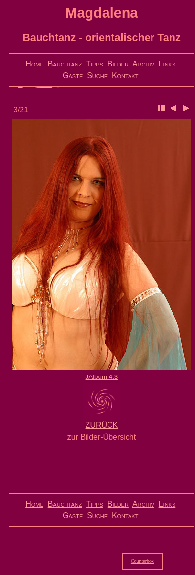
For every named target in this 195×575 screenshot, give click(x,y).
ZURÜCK (102, 425)
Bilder (118, 64)
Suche (97, 75)
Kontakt (125, 75)
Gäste (73, 75)
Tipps (94, 64)
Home (34, 64)
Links (167, 64)
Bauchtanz (65, 64)
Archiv (143, 64)
